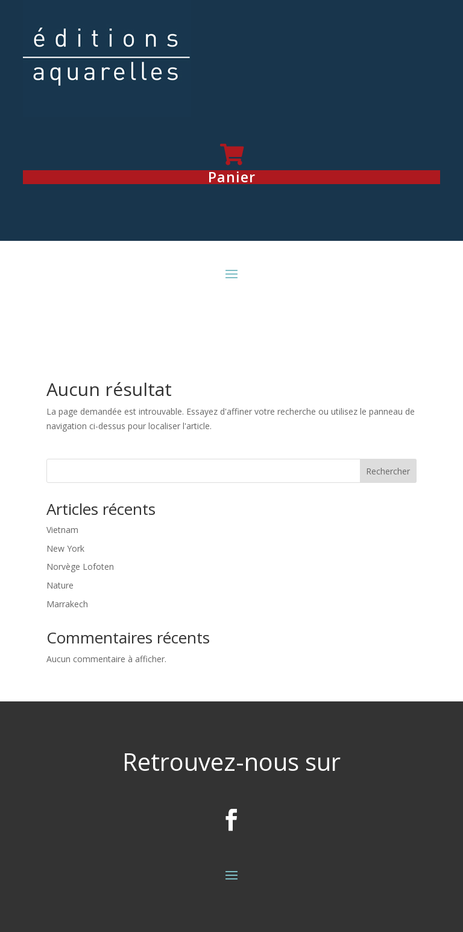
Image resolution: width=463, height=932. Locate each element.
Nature (60, 585)
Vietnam (62, 529)
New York (65, 548)
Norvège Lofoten (80, 566)
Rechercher (388, 471)
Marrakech (67, 604)
